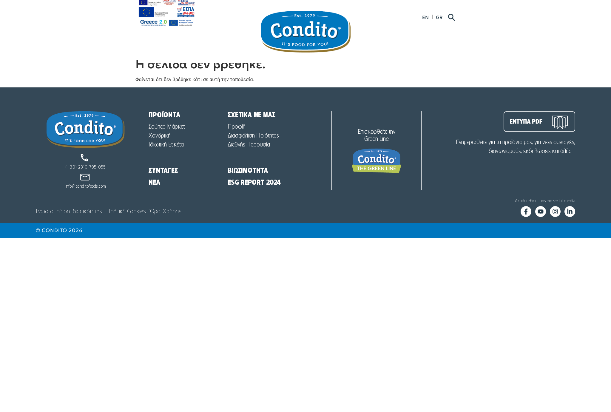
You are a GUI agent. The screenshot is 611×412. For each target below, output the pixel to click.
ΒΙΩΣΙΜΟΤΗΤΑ (248, 182)
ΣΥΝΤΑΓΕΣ (163, 182)
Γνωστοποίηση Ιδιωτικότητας (69, 223)
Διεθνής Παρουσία (249, 156)
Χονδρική (160, 147)
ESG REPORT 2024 (254, 194)
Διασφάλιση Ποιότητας (253, 147)
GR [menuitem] (486, 18)
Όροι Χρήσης (165, 223)
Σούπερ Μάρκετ (167, 138)
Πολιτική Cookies (126, 223)
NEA (154, 194)
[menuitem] (472, 18)
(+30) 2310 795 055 (85, 179)
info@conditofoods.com (85, 198)
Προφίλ (237, 138)
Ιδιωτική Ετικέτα (166, 156)
